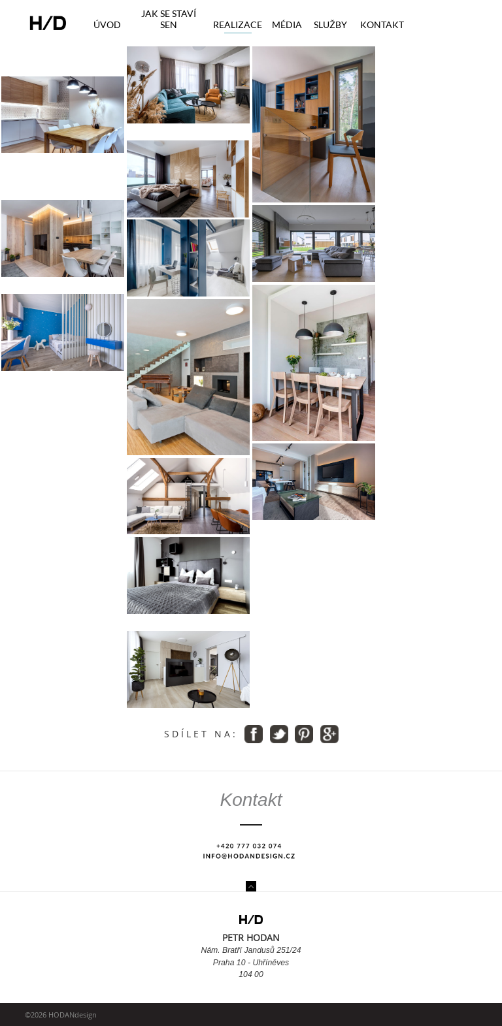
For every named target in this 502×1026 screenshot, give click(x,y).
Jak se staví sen (168, 19)
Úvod (107, 24)
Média (287, 24)
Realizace (237, 24)
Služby (330, 24)
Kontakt (382, 24)
